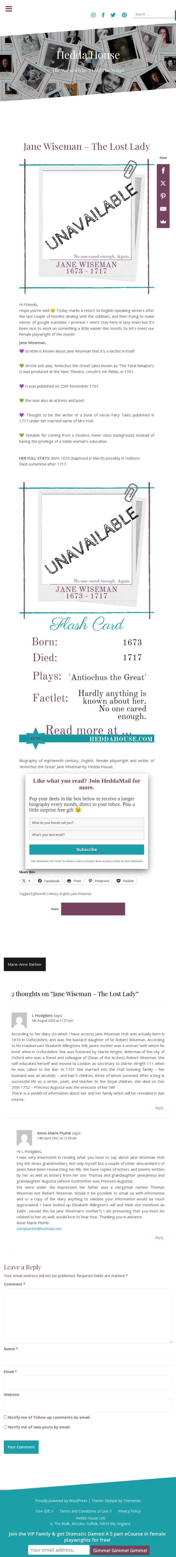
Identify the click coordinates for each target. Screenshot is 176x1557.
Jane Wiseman (81, 895)
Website (11, 1395)
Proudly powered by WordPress (61, 1501)
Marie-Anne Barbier (25, 965)
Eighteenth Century (44, 895)
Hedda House (88, 54)
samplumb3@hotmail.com (39, 1229)
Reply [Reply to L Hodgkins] (159, 1109)
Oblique (111, 1501)
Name (11, 1349)
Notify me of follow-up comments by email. (49, 1418)
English (65, 895)
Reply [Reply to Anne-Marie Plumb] (159, 1238)
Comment (14, 1285)
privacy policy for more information (124, 862)
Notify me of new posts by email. (39, 1428)
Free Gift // (44, 1512)
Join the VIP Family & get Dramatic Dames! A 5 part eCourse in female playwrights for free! (87, 1538)
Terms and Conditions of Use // (86, 1512)
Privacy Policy (129, 1512)
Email (10, 1372)
